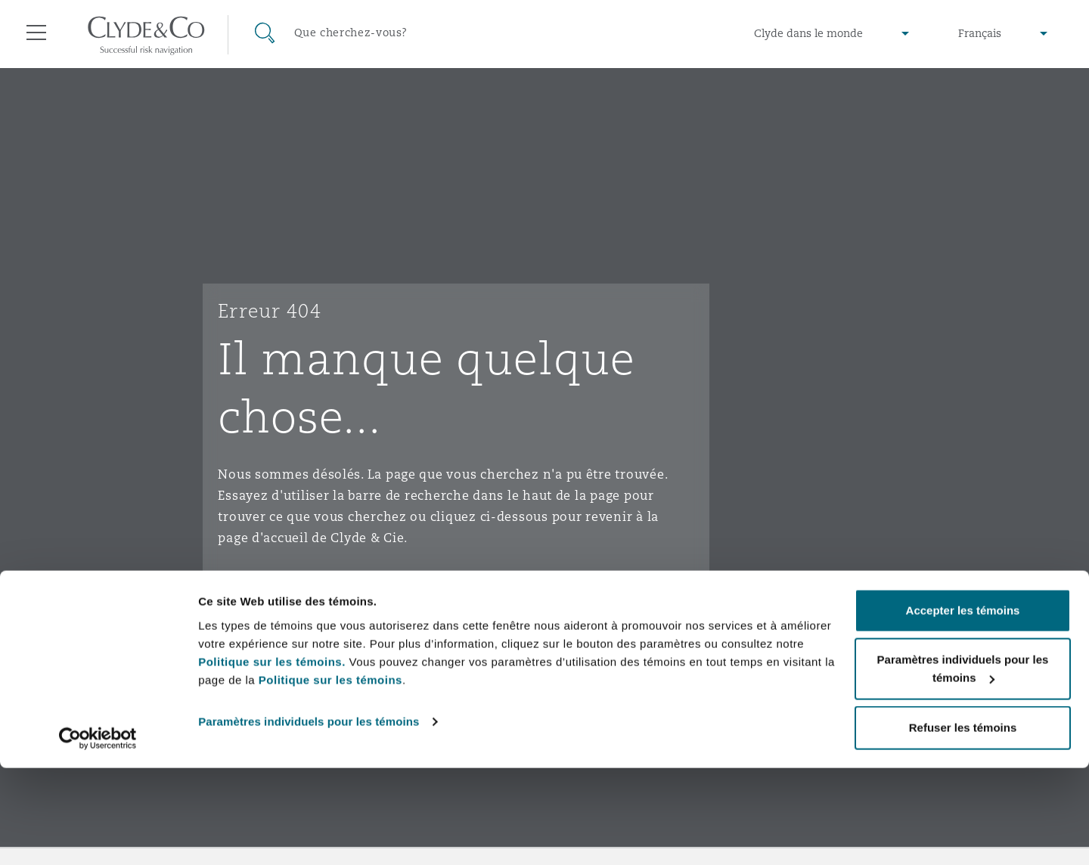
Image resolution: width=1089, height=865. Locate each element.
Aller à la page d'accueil (311, 597)
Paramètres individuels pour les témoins (308, 818)
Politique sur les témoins (330, 776)
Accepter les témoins (963, 707)
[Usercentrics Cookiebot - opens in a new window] (98, 835)
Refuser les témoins (963, 824)
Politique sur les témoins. (272, 758)
